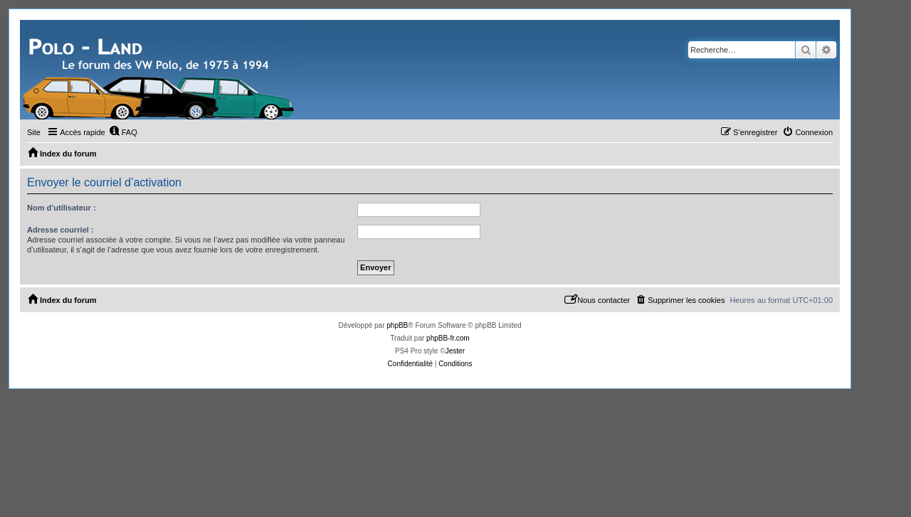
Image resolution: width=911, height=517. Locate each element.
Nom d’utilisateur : (61, 207)
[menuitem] (123, 132)
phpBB (397, 325)
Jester (455, 351)
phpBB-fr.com (448, 338)
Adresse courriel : (60, 229)
